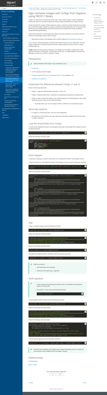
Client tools (11, 32)
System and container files (12, 54)
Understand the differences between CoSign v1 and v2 (99, 21)
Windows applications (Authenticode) (12, 48)
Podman (80, 39)
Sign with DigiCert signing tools (12, 38)
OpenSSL (12, 51)
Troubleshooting (33, 361)
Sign (95, 34)
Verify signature (97, 36)
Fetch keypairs (97, 31)
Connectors (11, 19)
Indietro (31, 382)
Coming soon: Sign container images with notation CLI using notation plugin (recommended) (12, 70)
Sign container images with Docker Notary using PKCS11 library (12, 85)
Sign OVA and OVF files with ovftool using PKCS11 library (12, 75)
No (60, 374)
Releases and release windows (11, 27)
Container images (12, 65)
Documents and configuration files (12, 97)
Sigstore (31, 42)
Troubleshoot (11, 115)
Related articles (97, 38)
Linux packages (12, 61)
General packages (12, 63)
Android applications (12, 43)
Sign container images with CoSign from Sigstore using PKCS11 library (12, 80)
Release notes (5, 117)
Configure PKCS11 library (48, 75)
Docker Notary (72, 39)
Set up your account (11, 17)
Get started (11, 14)
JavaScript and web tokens (12, 58)
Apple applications (12, 45)
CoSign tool (35, 68)
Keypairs (11, 24)
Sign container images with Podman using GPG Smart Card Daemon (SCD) (12, 91)
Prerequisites (97, 17)
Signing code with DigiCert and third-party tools (11, 34)
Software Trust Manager (8, 11)
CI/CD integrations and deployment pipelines (11, 109)
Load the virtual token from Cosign (99, 28)
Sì (52, 374)
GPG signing (12, 95)
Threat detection (11, 29)
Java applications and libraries (12, 56)
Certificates (11, 22)
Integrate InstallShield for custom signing (10, 101)
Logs (11, 112)
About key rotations (98, 25)
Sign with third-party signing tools (12, 40)
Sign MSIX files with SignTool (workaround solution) (11, 105)
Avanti (84, 382)
